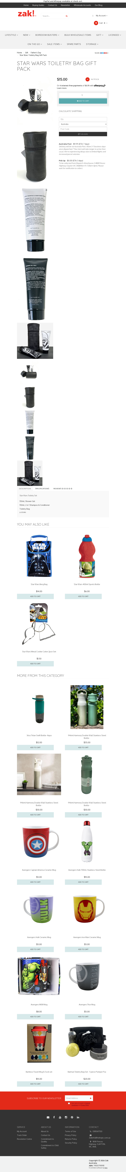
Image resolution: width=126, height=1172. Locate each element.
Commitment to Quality (47, 1140)
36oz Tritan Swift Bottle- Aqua (39, 735)
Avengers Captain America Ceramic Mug (39, 870)
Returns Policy (71, 1139)
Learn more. (62, 88)
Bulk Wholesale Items (77, 35)
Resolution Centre (24, 1139)
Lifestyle (11, 35)
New (26, 35)
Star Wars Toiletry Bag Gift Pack (33, 55)
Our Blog (98, 5)
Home (26, 5)
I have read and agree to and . (79, 1104)
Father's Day (36, 53)
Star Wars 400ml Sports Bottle (87, 584)
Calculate (83, 134)
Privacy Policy (85, 1105)
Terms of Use (70, 1131)
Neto (106, 1168)
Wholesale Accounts (82, 5)
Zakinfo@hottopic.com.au (99, 1136)
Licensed (114, 35)
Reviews (63, 489)
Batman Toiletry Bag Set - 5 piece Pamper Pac (87, 1072)
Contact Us (52, 5)
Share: (101, 53)
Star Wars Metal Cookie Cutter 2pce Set (39, 651)
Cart (100, 23)
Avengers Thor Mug (87, 1004)
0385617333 (95, 1131)
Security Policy (71, 1143)
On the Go (35, 44)
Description (25, 489)
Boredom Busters (47, 35)
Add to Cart (83, 101)
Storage (92, 44)
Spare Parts (74, 44)
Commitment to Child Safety (50, 1146)
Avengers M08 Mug (39, 1004)
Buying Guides (38, 5)
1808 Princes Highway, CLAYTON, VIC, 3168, (97, 1144)
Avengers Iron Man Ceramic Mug (87, 937)
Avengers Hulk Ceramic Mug (39, 937)
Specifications (42, 489)
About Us (45, 1131)
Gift (99, 35)
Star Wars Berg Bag (39, 584)
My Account (99, 15)
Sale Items (54, 44)
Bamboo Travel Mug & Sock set (39, 1072)
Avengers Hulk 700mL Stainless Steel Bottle (87, 870)
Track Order (22, 1135)
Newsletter (65, 5)
